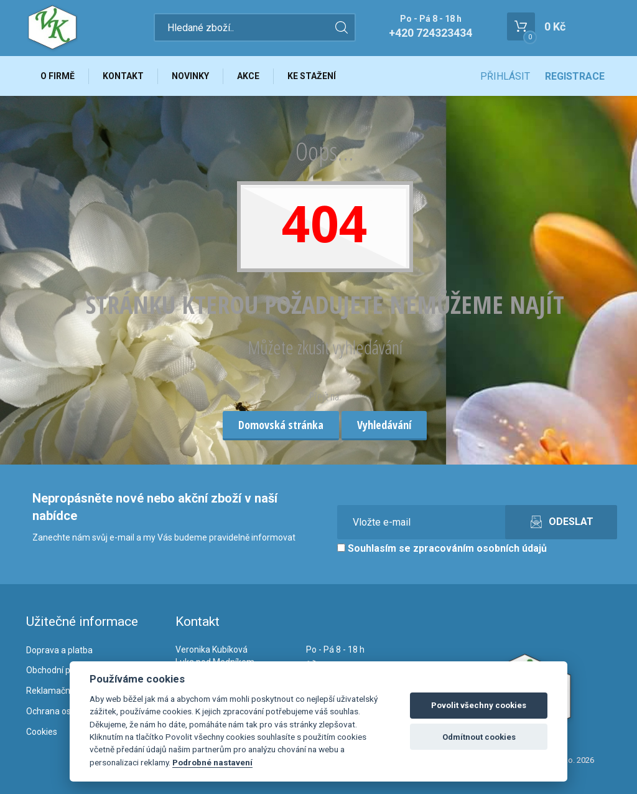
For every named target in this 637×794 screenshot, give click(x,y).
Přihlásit (505, 76)
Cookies (41, 732)
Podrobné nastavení (212, 762)
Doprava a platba (59, 650)
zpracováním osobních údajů (480, 548)
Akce (248, 76)
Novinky (190, 76)
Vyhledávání (384, 424)
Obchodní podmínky (65, 670)
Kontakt (123, 76)
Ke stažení (311, 76)
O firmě (57, 76)
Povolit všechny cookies (478, 705)
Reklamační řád (56, 691)
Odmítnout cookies (479, 737)
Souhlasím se (442, 548)
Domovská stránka (280, 424)
